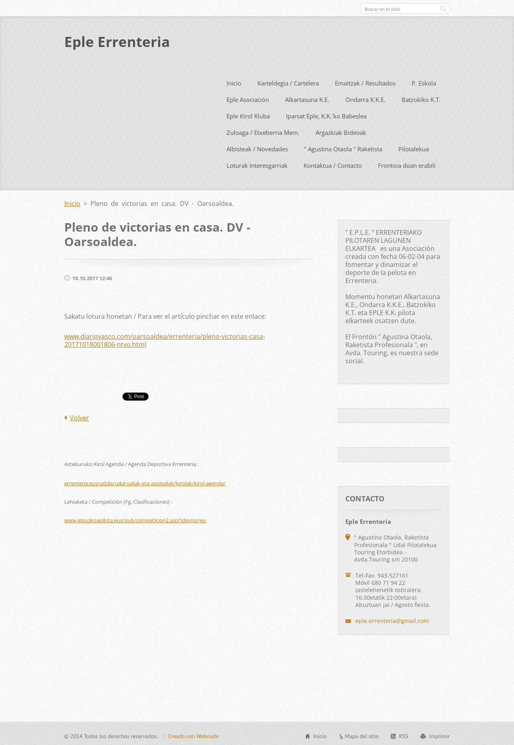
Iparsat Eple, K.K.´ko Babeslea (326, 114)
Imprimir (439, 735)
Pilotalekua (413, 147)
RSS (403, 735)
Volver (79, 416)
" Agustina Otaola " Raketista (343, 147)
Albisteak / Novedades (257, 147)
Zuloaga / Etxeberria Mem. (263, 131)
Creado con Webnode (193, 735)
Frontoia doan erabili (407, 164)
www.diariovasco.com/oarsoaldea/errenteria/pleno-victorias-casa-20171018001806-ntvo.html (164, 338)
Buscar (443, 8)
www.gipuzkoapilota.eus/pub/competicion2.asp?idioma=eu (135, 518)
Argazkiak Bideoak (341, 131)
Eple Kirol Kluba (248, 114)
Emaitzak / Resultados (365, 81)
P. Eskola (424, 81)
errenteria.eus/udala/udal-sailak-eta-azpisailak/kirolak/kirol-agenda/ (145, 481)
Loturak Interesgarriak (257, 164)
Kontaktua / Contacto (333, 164)
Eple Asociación (247, 98)
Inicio (233, 81)
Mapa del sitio (362, 735)
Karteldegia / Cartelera (288, 81)
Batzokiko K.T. (421, 98)
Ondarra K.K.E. (365, 98)
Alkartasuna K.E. (307, 98)
